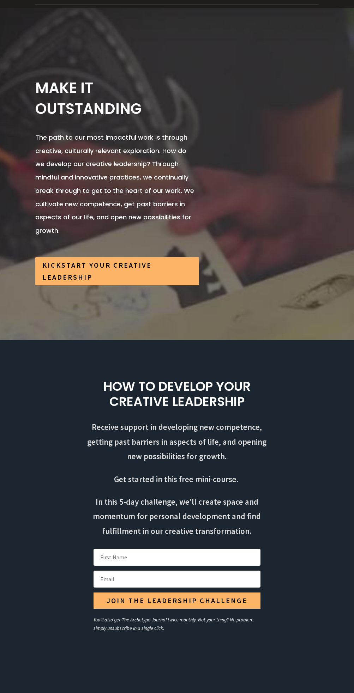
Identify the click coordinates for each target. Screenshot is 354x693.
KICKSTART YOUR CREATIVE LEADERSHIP (97, 271)
